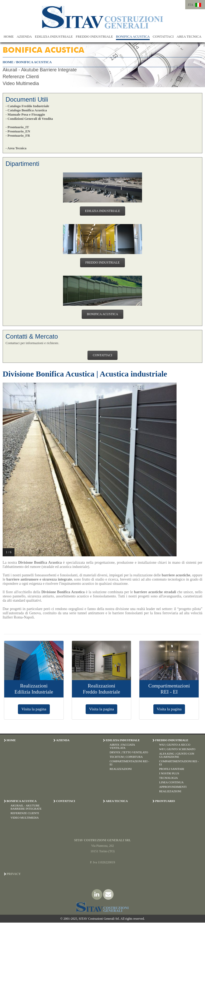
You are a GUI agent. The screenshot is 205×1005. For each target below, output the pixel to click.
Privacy (14, 874)
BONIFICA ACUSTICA (133, 36)
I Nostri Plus (169, 773)
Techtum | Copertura (126, 756)
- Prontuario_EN (18, 131)
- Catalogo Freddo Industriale (27, 106)
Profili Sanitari (171, 768)
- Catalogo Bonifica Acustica (26, 110)
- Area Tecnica (16, 148)
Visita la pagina (33, 709)
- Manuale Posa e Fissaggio (25, 114)
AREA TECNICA (189, 36)
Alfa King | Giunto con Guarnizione (176, 755)
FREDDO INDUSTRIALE (94, 36)
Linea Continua (171, 782)
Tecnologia (168, 777)
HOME (9, 36)
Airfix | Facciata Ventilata (122, 746)
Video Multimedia (21, 83)
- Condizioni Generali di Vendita (29, 119)
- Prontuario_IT (17, 127)
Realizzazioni (121, 768)
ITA (190, 5)
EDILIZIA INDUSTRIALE (54, 36)
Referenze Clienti (21, 76)
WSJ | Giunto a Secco (174, 744)
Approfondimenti (173, 786)
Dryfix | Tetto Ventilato (129, 752)
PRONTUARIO (165, 801)
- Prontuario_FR (18, 135)
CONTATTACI (163, 36)
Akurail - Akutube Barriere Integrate (40, 69)
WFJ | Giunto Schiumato (177, 749)
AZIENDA (24, 36)
